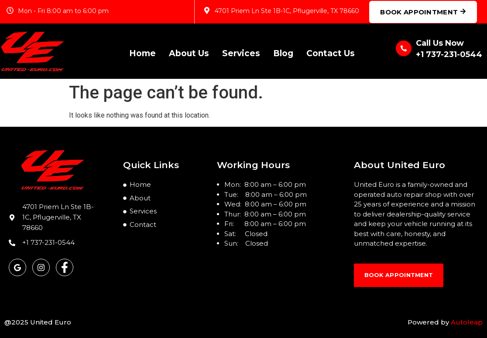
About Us (189, 51)
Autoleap (467, 322)
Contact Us (330, 51)
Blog (283, 51)
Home (142, 51)
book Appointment (407, 278)
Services (241, 51)
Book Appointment (423, 12)
